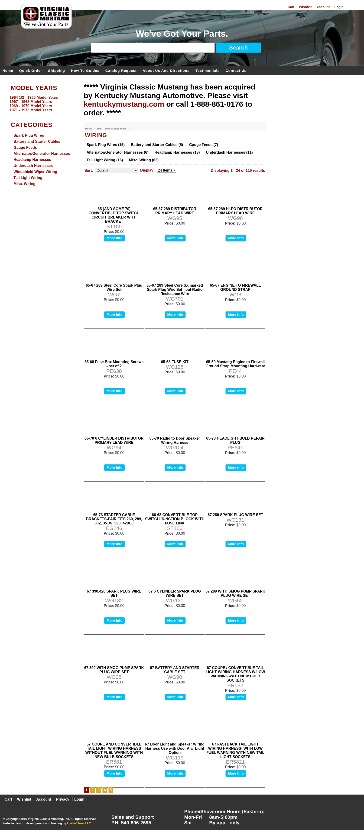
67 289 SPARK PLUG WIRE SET (235, 515)
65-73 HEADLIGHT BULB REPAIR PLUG (235, 440)
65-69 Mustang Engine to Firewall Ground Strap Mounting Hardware (235, 364)
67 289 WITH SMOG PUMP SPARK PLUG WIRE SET (235, 593)
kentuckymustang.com (124, 104)
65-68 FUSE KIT (174, 362)
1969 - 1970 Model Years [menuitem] (31, 106)
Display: (147, 170)
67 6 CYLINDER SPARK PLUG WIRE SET (175, 593)
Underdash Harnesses (33, 166)
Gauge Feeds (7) (203, 145)
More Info (114, 238)
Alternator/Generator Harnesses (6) (118, 152)
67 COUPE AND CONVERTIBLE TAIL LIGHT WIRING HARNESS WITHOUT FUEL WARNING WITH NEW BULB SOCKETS (114, 750)
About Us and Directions (166, 70)
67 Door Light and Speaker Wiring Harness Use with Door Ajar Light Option (175, 748)
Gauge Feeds (25, 147)
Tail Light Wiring (27, 178)
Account (323, 7)
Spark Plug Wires (28, 135)
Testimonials (207, 70)
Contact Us (236, 70)
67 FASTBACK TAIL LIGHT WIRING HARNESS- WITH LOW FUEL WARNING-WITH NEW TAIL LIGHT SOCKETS (235, 750)
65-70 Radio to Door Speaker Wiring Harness (175, 440)
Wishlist (305, 7)
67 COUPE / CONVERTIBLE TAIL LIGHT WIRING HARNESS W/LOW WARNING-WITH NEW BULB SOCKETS (235, 674)
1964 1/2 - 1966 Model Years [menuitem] (34, 97)
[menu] (41, 104)
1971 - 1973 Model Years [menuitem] (31, 110)
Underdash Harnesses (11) (229, 152)
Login (338, 7)
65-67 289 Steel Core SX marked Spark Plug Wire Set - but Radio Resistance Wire (174, 289)
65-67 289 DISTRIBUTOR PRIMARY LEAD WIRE (174, 211)
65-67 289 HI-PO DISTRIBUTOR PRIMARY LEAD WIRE (235, 211)
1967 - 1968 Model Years (112, 128)
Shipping (56, 70)
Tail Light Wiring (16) (105, 160)
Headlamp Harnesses (32, 160)
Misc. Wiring (24, 184)
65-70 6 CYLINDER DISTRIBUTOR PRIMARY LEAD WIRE (113, 440)
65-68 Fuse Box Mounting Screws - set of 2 (113, 364)
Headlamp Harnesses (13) (177, 152)
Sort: (88, 170)
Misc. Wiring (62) (144, 160)
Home (8, 70)
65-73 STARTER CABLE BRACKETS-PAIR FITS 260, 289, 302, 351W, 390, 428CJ (114, 519)
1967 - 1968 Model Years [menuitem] (31, 102)
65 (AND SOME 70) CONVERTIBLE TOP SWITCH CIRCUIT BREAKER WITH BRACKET (114, 215)
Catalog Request (121, 70)
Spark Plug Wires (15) (106, 145)
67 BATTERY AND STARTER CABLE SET (174, 670)
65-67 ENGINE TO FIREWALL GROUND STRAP (235, 287)
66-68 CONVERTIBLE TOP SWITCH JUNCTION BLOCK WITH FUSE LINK (175, 519)
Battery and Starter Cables (36, 141)
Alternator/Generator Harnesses (41, 154)
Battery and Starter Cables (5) (157, 145)
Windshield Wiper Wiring (35, 172)
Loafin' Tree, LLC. (79, 823)
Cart (291, 7)
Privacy (62, 799)
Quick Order (30, 70)
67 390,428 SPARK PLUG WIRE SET (114, 593)
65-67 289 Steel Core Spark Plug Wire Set (114, 287)
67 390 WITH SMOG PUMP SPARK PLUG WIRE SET (114, 670)
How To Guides (85, 70)
